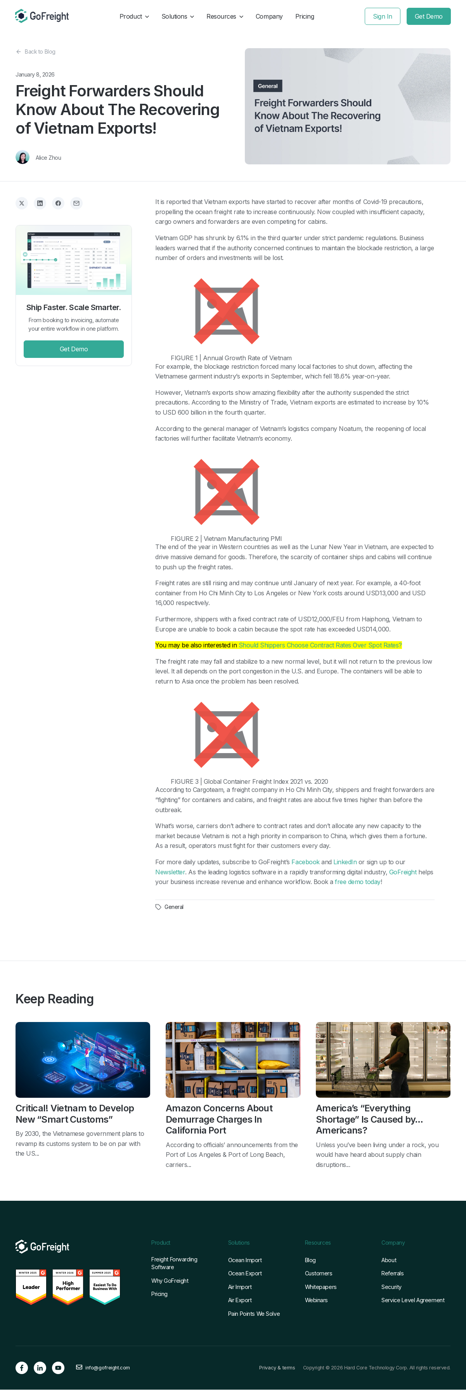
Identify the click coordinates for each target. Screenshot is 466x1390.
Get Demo (428, 16)
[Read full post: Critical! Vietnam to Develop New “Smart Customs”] (83, 1060)
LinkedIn (345, 862)
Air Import (240, 1287)
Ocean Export (245, 1274)
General (174, 907)
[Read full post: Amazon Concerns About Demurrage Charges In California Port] (233, 1060)
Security (391, 1287)
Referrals (392, 1274)
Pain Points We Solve (254, 1314)
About (388, 1260)
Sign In (382, 16)
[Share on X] (22, 203)
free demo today (358, 882)
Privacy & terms (277, 1368)
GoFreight (403, 872)
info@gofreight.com (107, 1368)
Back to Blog (35, 52)
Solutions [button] (177, 16)
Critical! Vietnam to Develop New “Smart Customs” (74, 1114)
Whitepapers (321, 1287)
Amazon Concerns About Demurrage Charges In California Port (219, 1119)
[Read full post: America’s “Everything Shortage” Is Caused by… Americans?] (383, 1060)
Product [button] (134, 16)
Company (269, 16)
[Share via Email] (76, 203)
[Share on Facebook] (58, 203)
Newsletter (170, 872)
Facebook (305, 862)
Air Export (240, 1300)
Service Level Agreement (412, 1300)
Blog (310, 1260)
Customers (319, 1274)
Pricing (304, 16)
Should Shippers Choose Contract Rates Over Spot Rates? (320, 645)
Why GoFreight (169, 1281)
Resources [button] (224, 16)
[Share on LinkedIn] (40, 203)
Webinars (316, 1300)
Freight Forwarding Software (174, 1263)
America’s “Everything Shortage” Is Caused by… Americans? (370, 1119)
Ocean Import (245, 1260)
